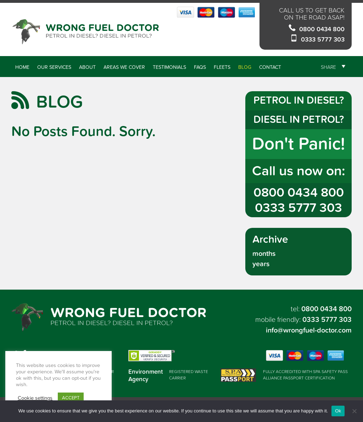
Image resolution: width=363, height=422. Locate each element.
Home (22, 67)
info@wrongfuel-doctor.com (309, 330)
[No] (354, 411)
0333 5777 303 (323, 39)
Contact (270, 67)
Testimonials (169, 67)
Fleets (222, 67)
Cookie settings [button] (35, 398)
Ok (338, 410)
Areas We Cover (124, 67)
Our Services (54, 67)
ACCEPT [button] (70, 398)
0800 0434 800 (322, 29)
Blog (244, 67)
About (87, 67)
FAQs (200, 67)
